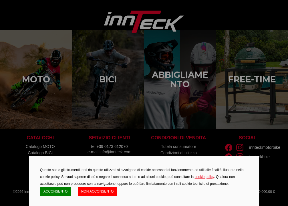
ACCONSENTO (55, 191)
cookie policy (204, 177)
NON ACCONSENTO (97, 191)
